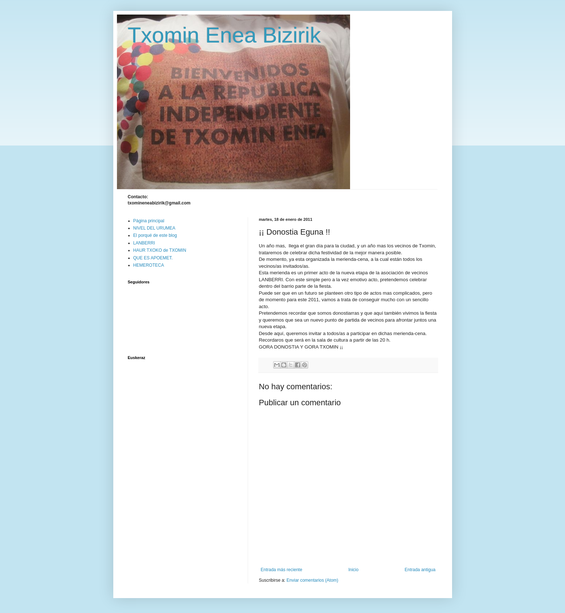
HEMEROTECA (148, 265)
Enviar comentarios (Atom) (312, 580)
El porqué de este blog (155, 235)
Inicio (353, 569)
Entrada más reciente (281, 569)
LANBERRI (144, 243)
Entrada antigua (420, 569)
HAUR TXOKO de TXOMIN (160, 250)
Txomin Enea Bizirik (224, 35)
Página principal (148, 220)
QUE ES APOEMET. (153, 257)
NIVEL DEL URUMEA (154, 228)
